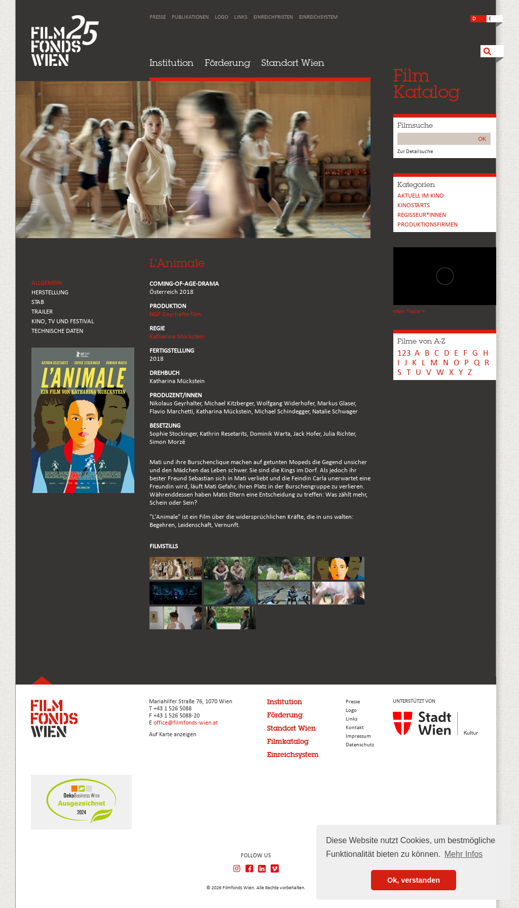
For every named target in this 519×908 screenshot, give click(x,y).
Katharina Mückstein (177, 336)
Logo (221, 17)
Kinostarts (413, 205)
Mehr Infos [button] (463, 854)
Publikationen (190, 17)
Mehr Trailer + (409, 312)
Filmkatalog (288, 741)
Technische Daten (57, 331)
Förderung (227, 62)
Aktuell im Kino (420, 196)
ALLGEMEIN (46, 283)
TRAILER (42, 312)
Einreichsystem (318, 17)
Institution (172, 62)
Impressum (358, 736)
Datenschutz (360, 745)
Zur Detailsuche (415, 152)
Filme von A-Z (421, 341)
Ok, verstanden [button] (413, 880)
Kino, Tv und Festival (62, 321)
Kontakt (355, 728)
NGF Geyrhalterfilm (175, 314)
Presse (158, 17)
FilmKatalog (426, 83)
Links (240, 17)
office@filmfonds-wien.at (186, 723)
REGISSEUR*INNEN (421, 215)
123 (404, 353)
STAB (37, 302)
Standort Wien (293, 62)
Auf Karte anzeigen (172, 735)
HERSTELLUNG (49, 292)
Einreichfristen (273, 17)
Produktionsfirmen (427, 224)
